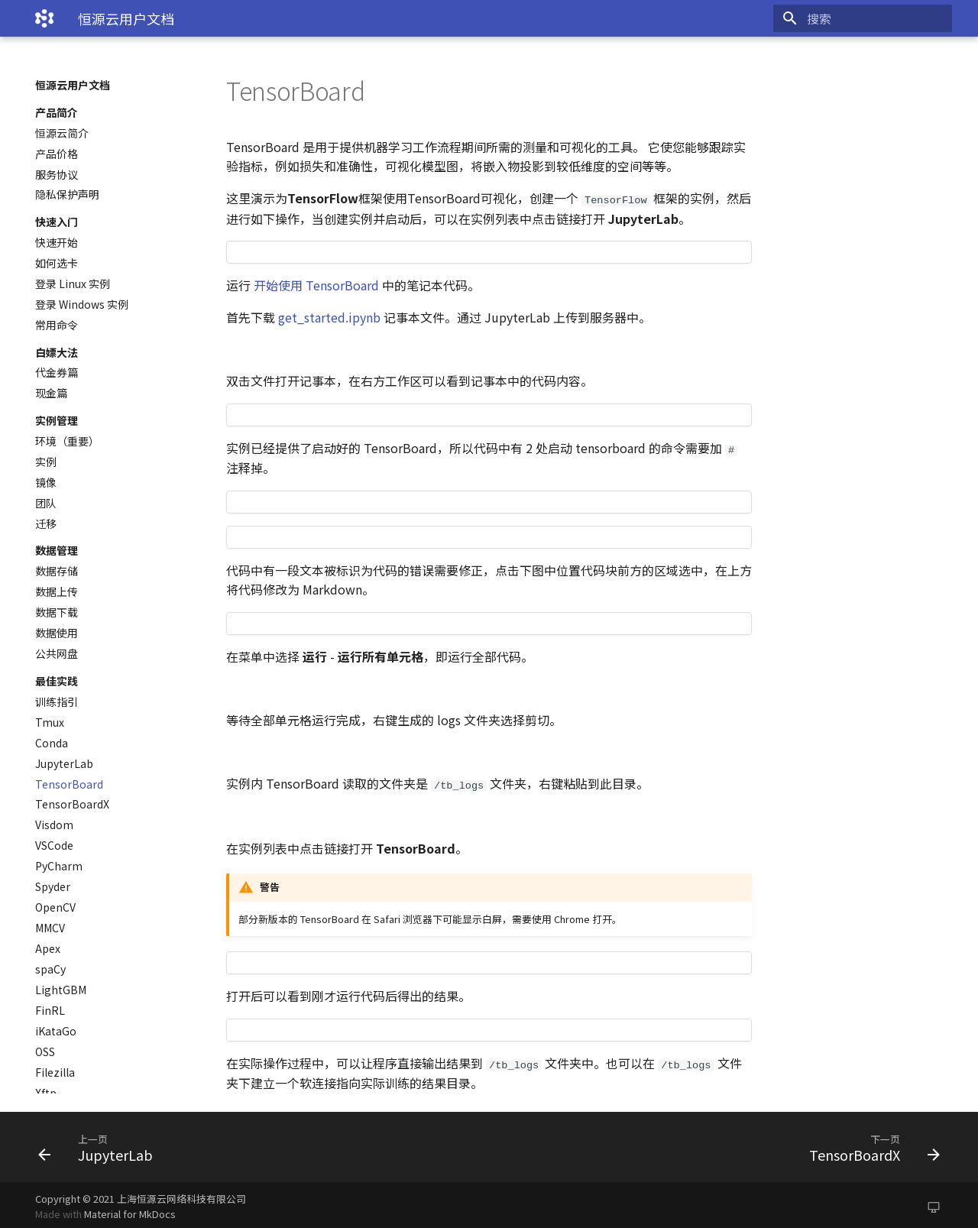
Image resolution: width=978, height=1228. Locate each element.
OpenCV (55, 907)
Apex (47, 948)
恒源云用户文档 (72, 85)
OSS (45, 1051)
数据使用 (56, 633)
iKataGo (55, 1031)
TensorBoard (69, 784)
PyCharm (59, 866)
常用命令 (56, 325)
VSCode (54, 845)
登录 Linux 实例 (72, 283)
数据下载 (56, 612)
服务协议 (56, 174)
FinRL (50, 1010)
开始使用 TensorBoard (316, 284)
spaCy (50, 969)
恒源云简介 (62, 133)
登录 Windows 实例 (81, 304)
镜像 (46, 482)
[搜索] (862, 18)
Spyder (52, 886)
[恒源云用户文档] (44, 18)
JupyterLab (64, 763)
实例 (46, 461)
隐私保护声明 (67, 194)
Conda (51, 743)
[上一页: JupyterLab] (257, 1143)
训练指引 (56, 701)
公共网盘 (56, 653)
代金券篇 (56, 372)
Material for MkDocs (130, 1211)
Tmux (49, 722)
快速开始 (56, 242)
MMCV (50, 928)
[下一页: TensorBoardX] (720, 1143)
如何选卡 (56, 263)
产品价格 (56, 153)
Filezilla (55, 1072)
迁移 (46, 523)
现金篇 (51, 393)
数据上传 (56, 591)
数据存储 (56, 571)
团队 (46, 503)
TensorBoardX (72, 804)
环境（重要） (67, 441)
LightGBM (60, 989)
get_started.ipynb (329, 316)
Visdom (54, 824)
